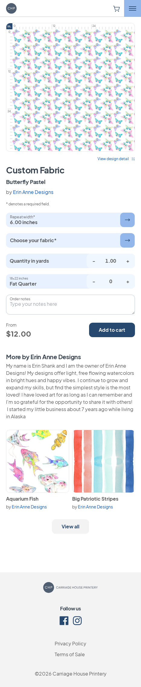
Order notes (20, 299)
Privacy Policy (70, 643)
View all (70, 526)
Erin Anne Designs (33, 192)
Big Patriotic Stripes (95, 498)
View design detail (116, 159)
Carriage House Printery (80, 673)
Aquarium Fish (22, 498)
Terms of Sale (70, 654)
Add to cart (112, 330)
